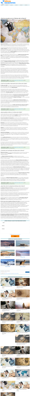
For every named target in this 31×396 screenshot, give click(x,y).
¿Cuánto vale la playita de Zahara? (22, 332)
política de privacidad (15, 273)
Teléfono (3, 225)
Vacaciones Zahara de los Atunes (20, 246)
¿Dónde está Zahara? (5, 377)
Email (3, 222)
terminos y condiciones (8, 273)
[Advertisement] (15, 11)
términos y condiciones (17, 234)
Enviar (15, 236)
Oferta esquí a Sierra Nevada (4, 246)
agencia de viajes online (18, 80)
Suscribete (27, 272)
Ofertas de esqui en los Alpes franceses (6, 265)
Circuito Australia (18, 265)
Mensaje (3, 228)
